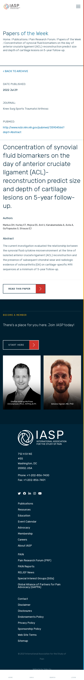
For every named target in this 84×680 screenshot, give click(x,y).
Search (52, 675)
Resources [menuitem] (24, 509)
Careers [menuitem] (22, 539)
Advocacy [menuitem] (24, 527)
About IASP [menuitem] (25, 545)
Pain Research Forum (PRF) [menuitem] (34, 560)
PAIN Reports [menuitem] (26, 566)
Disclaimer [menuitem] (24, 605)
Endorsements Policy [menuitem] (31, 617)
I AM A (31, 675)
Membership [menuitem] (25, 533)
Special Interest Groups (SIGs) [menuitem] (36, 578)
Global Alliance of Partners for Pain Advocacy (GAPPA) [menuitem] (39, 586)
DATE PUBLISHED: (14, 84)
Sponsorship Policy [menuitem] (29, 629)
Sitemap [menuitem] (23, 641)
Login (73, 675)
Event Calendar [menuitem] (27, 521)
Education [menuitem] (24, 515)
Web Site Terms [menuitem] (27, 635)
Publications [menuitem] (25, 503)
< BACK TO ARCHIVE (15, 71)
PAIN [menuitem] (21, 554)
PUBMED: (9, 121)
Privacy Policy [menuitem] (26, 623)
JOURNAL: (9, 102)
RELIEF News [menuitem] (26, 572)
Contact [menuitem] (23, 599)
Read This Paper (19, 288)
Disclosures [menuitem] (25, 611)
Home (10, 675)
